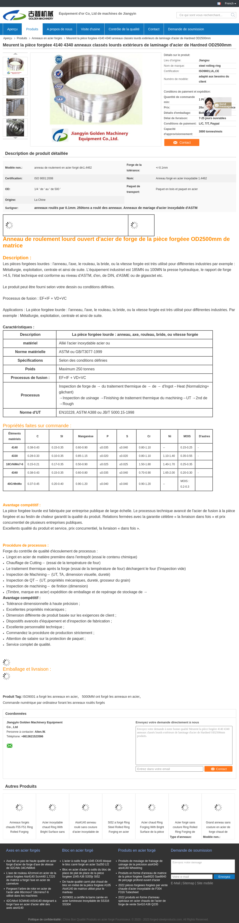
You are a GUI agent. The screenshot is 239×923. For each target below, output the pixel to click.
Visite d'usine (90, 29)
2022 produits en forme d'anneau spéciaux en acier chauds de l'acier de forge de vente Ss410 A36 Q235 (142, 901)
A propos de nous (59, 29)
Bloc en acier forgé (77, 850)
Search (233, 15)
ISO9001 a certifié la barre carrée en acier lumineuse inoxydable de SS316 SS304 (85, 901)
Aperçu (12, 29)
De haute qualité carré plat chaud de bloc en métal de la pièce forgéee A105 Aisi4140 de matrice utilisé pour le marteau (86, 887)
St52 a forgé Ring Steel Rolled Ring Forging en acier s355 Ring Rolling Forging (119, 827)
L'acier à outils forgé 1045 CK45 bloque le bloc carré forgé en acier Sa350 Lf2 (86, 862)
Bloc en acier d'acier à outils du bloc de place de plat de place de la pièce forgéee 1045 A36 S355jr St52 (86, 873)
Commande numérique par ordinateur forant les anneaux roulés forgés (54, 702)
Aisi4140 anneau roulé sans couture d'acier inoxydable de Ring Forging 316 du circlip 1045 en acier (86, 827)
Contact (153, 29)
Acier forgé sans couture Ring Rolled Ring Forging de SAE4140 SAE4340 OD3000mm (185, 827)
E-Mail (175, 883)
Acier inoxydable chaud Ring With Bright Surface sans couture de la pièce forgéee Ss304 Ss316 (52, 827)
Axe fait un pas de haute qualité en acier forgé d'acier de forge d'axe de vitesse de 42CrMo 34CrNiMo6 (31, 864)
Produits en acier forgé (137, 850)
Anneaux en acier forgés (47, 38)
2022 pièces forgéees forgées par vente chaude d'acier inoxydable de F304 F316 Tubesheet (143, 889)
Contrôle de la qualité (124, 29)
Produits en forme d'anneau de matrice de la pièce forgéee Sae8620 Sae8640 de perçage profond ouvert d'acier (142, 876)
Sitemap (188, 883)
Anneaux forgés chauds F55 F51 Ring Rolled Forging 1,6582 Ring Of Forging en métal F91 (19, 827)
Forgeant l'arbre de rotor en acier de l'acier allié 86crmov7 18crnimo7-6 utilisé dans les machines (28, 892)
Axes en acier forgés (23, 850)
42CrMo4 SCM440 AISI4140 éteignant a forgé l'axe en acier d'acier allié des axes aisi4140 (31, 904)
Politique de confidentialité (44, 919)
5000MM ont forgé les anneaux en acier (111, 696)
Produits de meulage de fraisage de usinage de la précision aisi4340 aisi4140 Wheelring (140, 864)
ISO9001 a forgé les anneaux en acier (50, 696)
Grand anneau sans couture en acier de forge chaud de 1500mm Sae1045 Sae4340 (218, 827)
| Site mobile (204, 883)
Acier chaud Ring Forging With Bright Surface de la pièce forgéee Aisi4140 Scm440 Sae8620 (152, 827)
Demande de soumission (186, 29)
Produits (32, 29)
